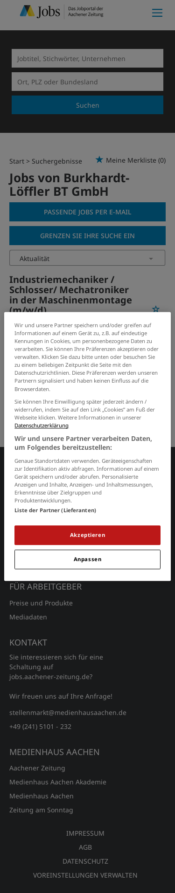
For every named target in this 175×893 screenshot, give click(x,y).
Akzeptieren (87, 535)
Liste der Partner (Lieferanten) (55, 510)
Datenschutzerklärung (41, 425)
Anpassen (88, 559)
